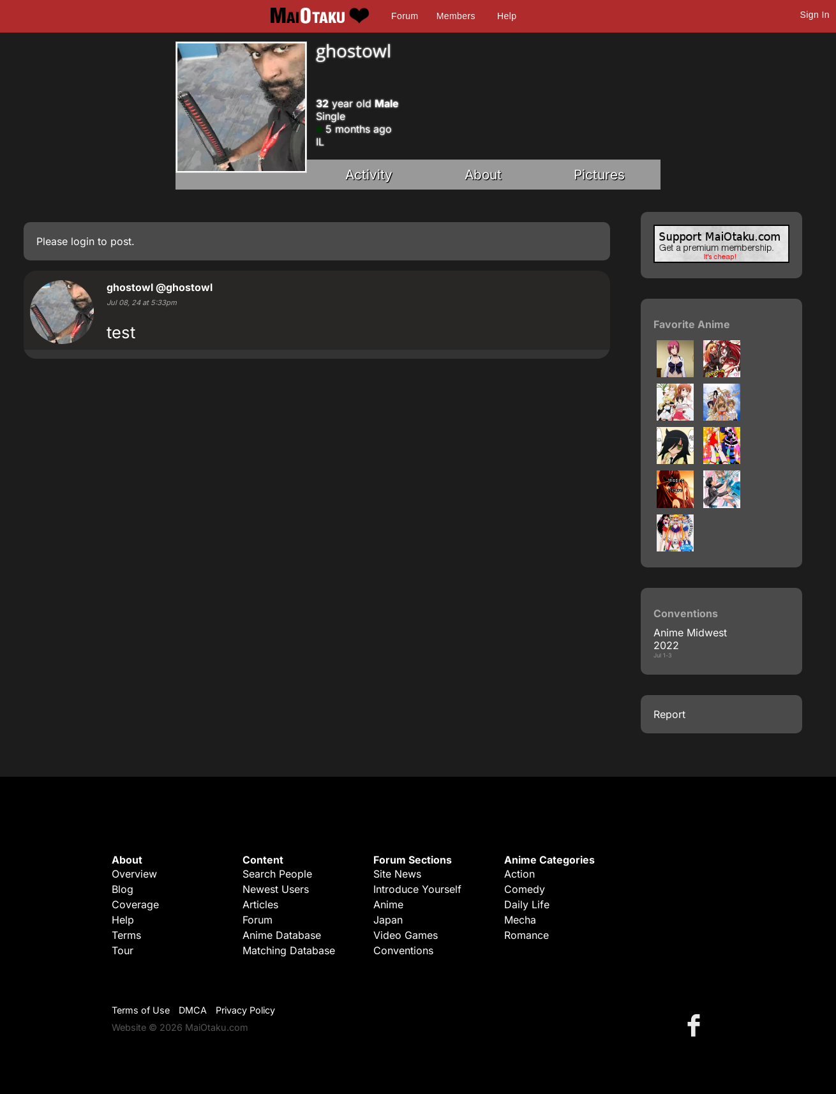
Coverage (135, 904)
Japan (388, 919)
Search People (277, 873)
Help (506, 16)
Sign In (815, 15)
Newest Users (276, 889)
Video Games (405, 935)
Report (669, 714)
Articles (260, 904)
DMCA (193, 1010)
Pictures (599, 175)
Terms (126, 935)
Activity (368, 175)
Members (456, 16)
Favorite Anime (691, 324)
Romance (526, 935)
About (483, 175)
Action (519, 873)
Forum (404, 16)
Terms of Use (141, 1010)
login (82, 241)
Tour (122, 950)
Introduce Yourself (417, 889)
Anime (388, 904)
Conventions (403, 950)
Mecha (520, 919)
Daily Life (526, 904)
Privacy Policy (245, 1010)
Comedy (524, 889)
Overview (134, 873)
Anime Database (282, 935)
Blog (122, 889)
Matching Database (289, 950)
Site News (397, 873)
